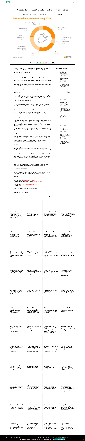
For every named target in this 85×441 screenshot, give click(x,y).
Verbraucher (26, 192)
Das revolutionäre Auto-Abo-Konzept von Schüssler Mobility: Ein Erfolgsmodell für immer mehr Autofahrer (51, 386)
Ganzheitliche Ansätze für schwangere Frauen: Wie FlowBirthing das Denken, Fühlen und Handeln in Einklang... (16, 291)
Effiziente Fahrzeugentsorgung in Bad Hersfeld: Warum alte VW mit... (65, 91)
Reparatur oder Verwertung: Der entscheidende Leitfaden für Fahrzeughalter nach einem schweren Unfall (33, 386)
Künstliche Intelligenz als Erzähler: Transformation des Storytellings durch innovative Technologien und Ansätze (51, 254)
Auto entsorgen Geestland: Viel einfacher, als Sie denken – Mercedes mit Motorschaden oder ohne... (50, 290)
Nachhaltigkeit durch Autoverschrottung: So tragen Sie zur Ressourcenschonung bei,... (65, 110)
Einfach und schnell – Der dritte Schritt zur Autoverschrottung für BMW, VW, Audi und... (33, 213)
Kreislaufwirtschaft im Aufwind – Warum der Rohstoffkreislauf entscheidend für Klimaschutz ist (32, 426)
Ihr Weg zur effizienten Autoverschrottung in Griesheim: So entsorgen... (64, 103)
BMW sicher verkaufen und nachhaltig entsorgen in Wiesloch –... (64, 129)
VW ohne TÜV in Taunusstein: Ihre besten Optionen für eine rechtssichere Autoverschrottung (16, 234)
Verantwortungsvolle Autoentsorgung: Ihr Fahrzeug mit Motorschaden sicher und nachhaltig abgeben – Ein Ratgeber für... (34, 407)
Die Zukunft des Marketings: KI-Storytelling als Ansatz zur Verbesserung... (65, 116)
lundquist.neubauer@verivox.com (29, 180)
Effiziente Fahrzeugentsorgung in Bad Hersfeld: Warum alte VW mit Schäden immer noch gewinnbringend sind (68, 214)
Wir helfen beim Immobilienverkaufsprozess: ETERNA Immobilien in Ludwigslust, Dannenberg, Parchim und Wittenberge (33, 310)
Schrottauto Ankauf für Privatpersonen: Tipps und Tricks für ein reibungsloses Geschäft (67, 348)
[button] (71, 2)
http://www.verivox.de (38, 181)
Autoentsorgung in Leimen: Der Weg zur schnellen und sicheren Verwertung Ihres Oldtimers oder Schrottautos (17, 272)
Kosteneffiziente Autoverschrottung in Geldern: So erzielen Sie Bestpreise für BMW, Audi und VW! (67, 367)
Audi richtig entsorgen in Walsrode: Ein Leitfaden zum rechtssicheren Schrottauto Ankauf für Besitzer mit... (67, 290)
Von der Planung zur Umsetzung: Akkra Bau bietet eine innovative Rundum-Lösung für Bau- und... (34, 272)
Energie (18, 192)
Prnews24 (27, 14)
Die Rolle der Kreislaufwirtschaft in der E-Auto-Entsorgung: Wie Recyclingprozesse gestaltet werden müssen (17, 426)
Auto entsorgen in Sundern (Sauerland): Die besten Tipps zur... (65, 123)
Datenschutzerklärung (61, 439)
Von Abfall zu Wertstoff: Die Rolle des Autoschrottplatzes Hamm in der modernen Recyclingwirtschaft (34, 328)
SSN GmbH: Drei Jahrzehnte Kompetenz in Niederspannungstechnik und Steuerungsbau (68, 328)
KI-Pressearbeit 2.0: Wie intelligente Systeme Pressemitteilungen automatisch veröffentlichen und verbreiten (67, 273)
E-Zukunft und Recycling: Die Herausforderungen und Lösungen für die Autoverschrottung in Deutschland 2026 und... (33, 349)
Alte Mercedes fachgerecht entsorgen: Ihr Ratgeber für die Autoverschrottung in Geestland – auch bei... (50, 213)
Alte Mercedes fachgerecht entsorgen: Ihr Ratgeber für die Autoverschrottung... (65, 85)
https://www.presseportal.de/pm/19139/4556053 (28, 184)
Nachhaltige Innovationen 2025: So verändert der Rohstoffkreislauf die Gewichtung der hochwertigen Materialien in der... (50, 426)
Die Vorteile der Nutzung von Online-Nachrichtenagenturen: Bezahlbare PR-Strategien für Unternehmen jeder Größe (51, 349)
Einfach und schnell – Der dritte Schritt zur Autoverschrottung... (64, 79)
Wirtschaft (42, 7)
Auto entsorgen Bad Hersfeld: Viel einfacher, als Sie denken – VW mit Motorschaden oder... (33, 290)
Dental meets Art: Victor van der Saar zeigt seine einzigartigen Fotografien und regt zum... (67, 309)
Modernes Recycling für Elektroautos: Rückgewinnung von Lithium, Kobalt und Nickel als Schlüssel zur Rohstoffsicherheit (16, 368)
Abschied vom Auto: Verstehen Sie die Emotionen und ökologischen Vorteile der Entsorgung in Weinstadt (67, 253)
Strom (22, 192)
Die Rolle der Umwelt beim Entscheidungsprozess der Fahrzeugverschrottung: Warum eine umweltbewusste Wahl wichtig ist (17, 349)
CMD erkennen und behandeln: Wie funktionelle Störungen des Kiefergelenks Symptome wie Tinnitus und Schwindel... (50, 310)
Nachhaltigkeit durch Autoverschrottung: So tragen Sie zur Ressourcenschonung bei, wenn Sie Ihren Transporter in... (50, 234)
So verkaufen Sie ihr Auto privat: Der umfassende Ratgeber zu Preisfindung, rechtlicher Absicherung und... (33, 367)
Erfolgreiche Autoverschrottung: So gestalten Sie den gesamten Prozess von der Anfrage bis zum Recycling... (67, 407)
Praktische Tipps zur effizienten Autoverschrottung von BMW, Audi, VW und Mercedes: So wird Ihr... (49, 367)
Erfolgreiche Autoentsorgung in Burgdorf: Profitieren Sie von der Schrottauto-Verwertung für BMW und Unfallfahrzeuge (17, 310)
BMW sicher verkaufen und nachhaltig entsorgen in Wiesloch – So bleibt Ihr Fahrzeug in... (33, 253)
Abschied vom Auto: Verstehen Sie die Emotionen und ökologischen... (65, 142)
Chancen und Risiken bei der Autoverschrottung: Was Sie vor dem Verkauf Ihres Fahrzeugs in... (17, 386)
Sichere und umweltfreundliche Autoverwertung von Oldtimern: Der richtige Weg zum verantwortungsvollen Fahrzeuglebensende (17, 215)
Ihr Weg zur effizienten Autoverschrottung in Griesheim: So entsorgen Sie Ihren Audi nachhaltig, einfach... (33, 234)
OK (55, 439)
